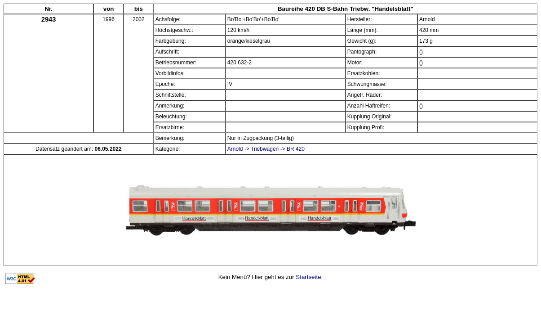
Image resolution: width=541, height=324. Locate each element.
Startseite (308, 277)
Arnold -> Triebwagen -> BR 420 (266, 149)
